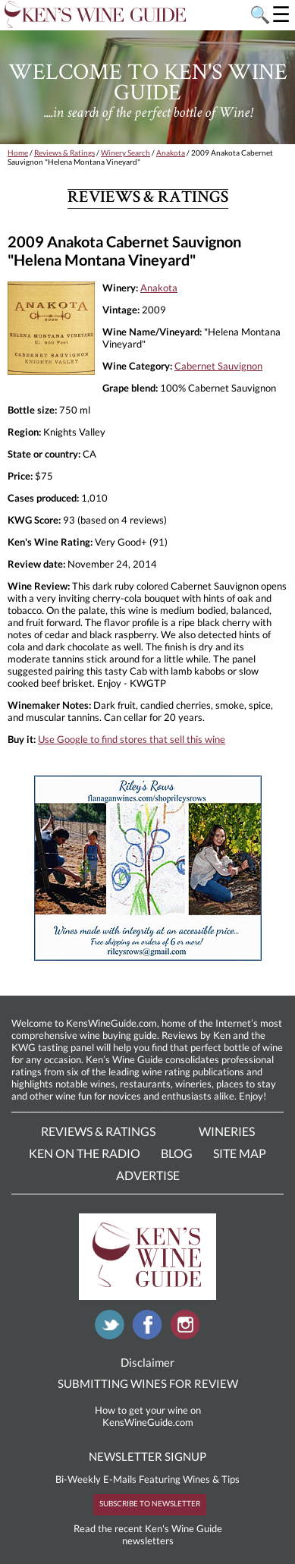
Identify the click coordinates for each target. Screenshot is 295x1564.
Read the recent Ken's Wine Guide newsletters (148, 1534)
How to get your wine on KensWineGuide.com (148, 1416)
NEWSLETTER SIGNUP (147, 1456)
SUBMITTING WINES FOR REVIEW (148, 1383)
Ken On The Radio (84, 1153)
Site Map (239, 1153)
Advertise (148, 1175)
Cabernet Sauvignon (218, 366)
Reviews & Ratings (64, 152)
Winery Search (125, 152)
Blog (177, 1153)
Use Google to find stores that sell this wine (131, 739)
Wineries (227, 1131)
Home (18, 152)
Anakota (170, 152)
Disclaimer (147, 1362)
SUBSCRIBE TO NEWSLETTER (149, 1503)
